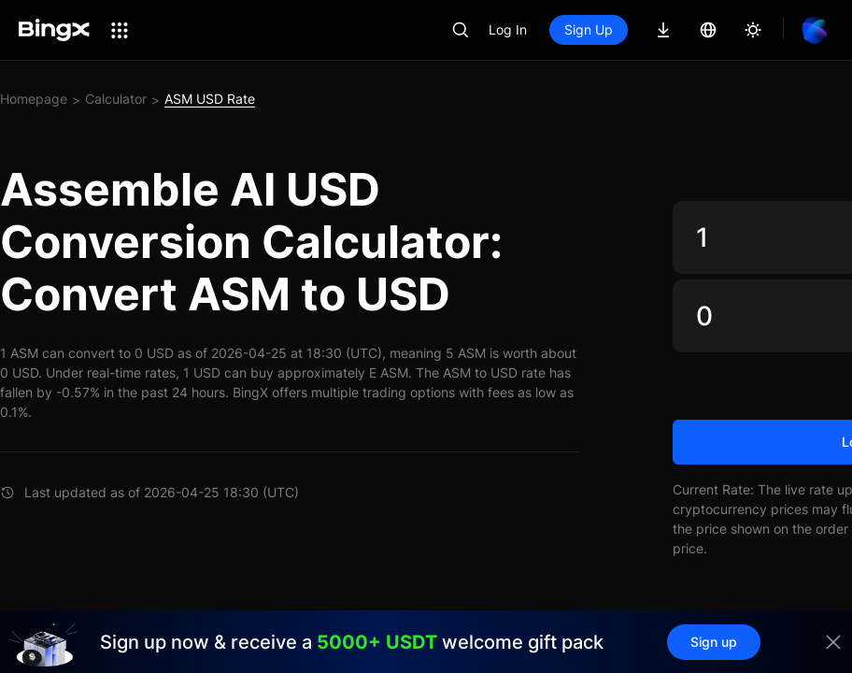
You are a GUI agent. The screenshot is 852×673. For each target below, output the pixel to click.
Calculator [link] (116, 99)
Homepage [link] (33, 99)
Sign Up (588, 29)
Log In (508, 29)
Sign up (713, 642)
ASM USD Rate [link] (209, 99)
